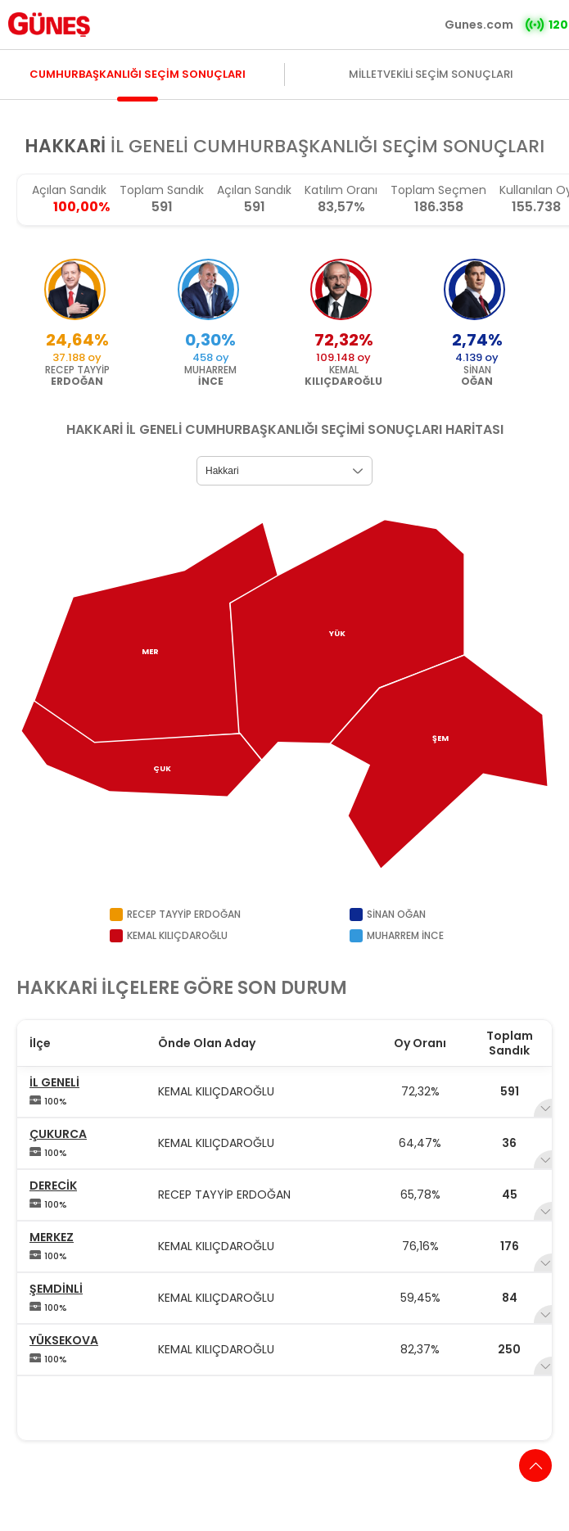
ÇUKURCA (58, 1134)
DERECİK (53, 1185)
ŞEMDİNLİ (56, 1288)
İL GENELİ (54, 1082)
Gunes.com (479, 24)
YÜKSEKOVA (63, 1340)
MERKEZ (51, 1237)
